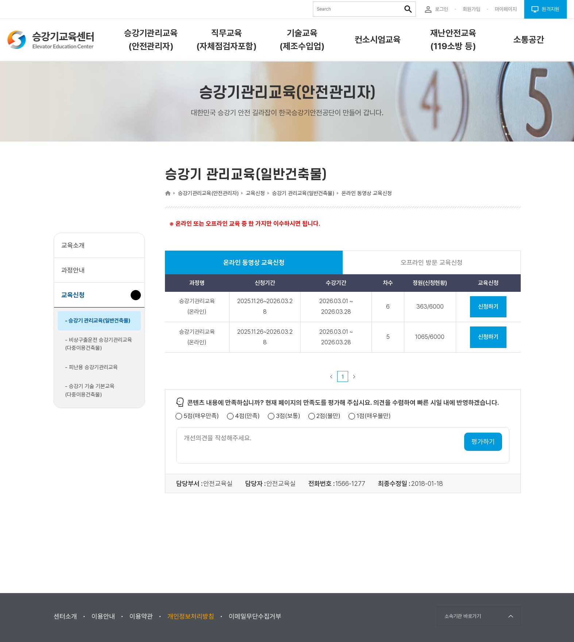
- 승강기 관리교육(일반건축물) (98, 320)
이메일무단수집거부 (255, 616)
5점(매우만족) (201, 416)
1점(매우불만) (374, 416)
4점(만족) (247, 416)
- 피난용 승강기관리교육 (91, 367)
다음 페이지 (354, 376)
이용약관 (141, 616)
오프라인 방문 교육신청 (432, 262)
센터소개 (65, 616)
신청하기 (488, 306)
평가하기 (483, 441)
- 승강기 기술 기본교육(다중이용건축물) (90, 390)
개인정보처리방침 (190, 616)
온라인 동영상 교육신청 (254, 266)
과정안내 (73, 270)
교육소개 (73, 245)
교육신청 (75, 299)
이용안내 (103, 616)
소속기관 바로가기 (462, 616)
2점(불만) (328, 416)
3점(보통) (288, 416)
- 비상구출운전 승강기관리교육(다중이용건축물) (98, 344)
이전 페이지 (331, 376)
